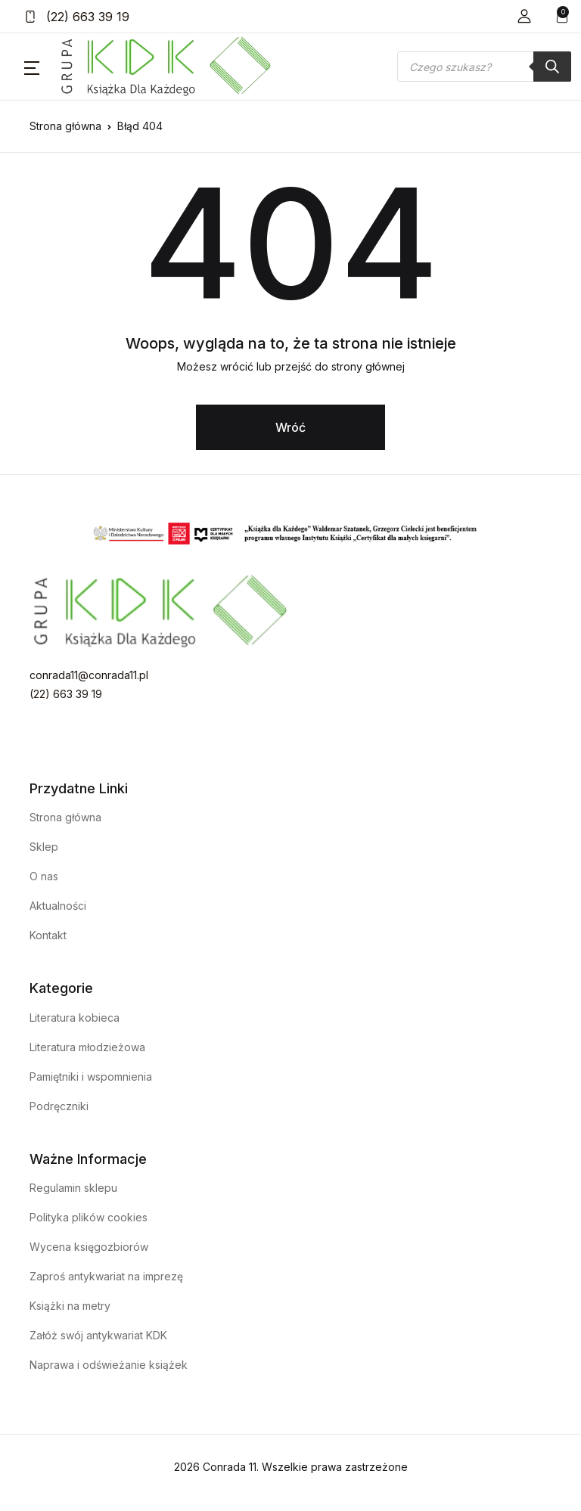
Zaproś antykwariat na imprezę (106, 1276)
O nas (44, 876)
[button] (524, 16)
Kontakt (48, 935)
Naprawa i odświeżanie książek (109, 1364)
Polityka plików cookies (89, 1217)
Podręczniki (59, 1106)
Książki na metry (70, 1305)
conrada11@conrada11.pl (89, 675)
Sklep (44, 846)
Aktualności (58, 905)
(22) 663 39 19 (76, 16)
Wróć (290, 427)
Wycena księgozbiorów (89, 1246)
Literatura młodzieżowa (87, 1047)
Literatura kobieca (75, 1017)
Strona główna (65, 125)
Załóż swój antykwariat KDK (98, 1335)
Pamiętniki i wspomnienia (91, 1076)
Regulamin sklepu (73, 1187)
